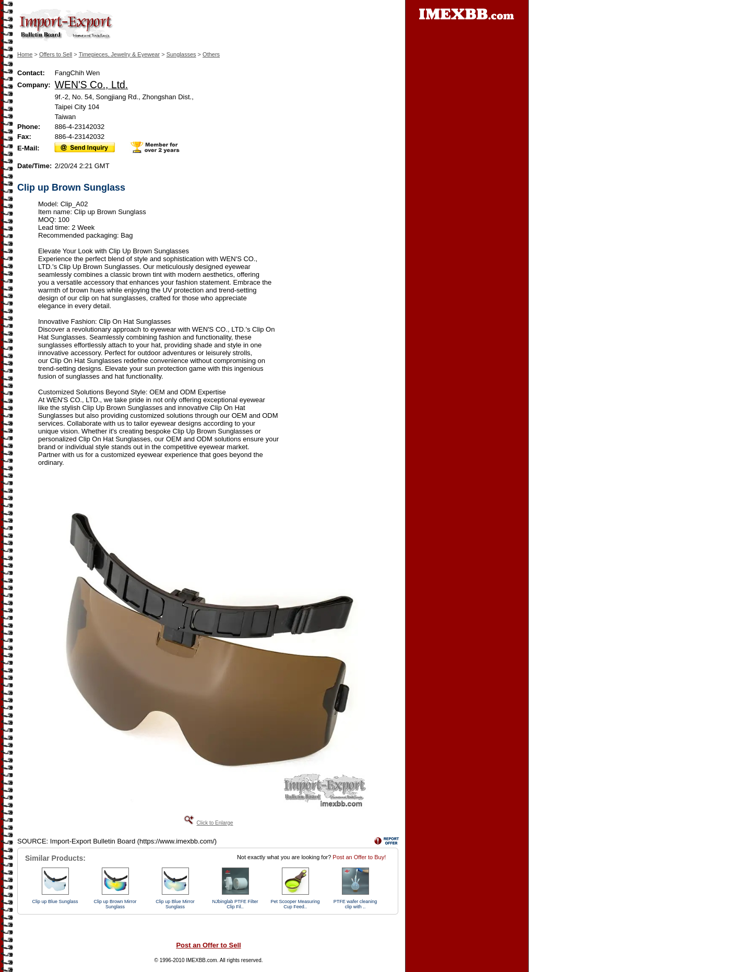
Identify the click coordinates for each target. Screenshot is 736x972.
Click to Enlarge (214, 823)
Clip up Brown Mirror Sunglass (114, 904)
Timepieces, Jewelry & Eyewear (119, 54)
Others (211, 54)
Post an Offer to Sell (208, 945)
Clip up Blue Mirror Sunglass (175, 904)
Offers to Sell (55, 54)
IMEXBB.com (201, 960)
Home (24, 54)
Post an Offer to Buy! (359, 857)
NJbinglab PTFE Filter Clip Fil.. (235, 904)
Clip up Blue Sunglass (55, 901)
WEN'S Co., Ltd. (91, 84)
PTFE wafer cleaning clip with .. (355, 904)
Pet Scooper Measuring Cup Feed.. (294, 904)
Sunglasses (181, 54)
